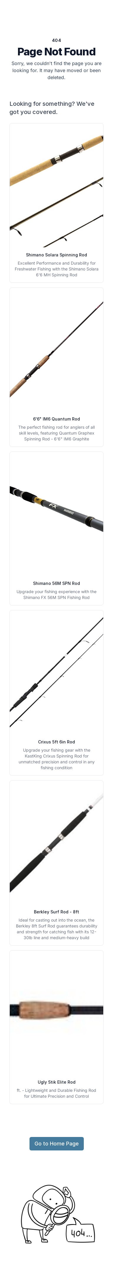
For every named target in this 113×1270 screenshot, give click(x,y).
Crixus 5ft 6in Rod (56, 741)
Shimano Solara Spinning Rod (56, 254)
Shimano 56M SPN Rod (56, 583)
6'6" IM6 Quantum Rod (56, 418)
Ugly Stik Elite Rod (57, 1082)
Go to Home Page (57, 1143)
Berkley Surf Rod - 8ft (56, 911)
